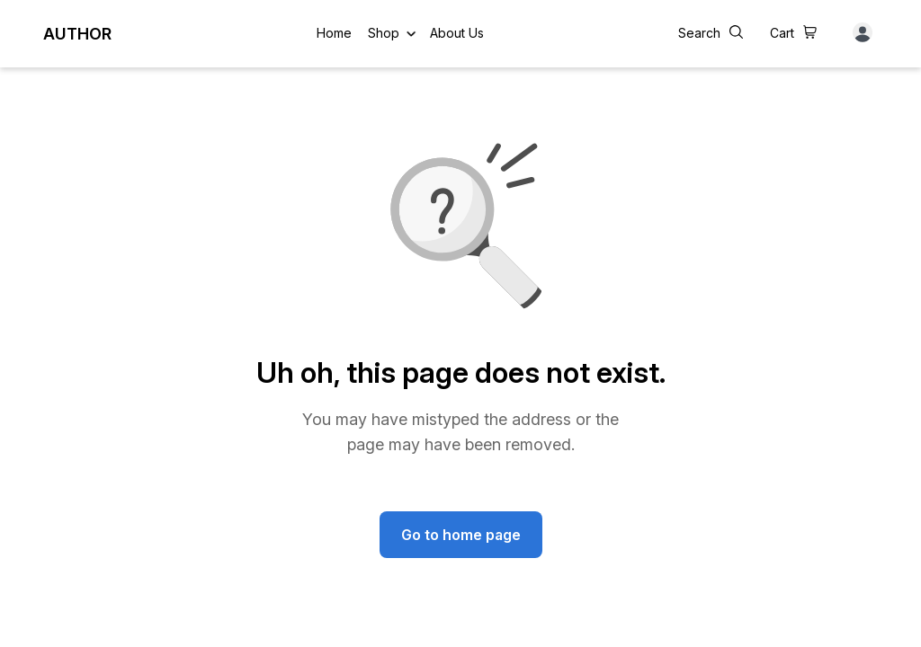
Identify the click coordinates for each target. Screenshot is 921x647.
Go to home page (461, 535)
